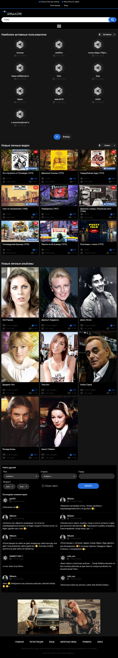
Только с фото (51, 486)
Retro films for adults (71, 2)
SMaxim (70, 499)
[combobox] (21, 476)
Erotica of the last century (50, 2)
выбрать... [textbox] (10, 476)
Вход (66, 5)
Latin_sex (71, 556)
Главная (19, 642)
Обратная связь (68, 642)
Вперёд (66, 137)
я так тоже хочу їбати (12, 566)
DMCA (100, 642)
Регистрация (55, 5)
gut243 (12, 499)
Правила (86, 642)
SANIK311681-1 (16, 556)
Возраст (7, 482)
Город (81, 472)
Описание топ (11, 507)
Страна (44, 472)
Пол (5, 472)
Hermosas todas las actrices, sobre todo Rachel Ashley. (84, 585)
